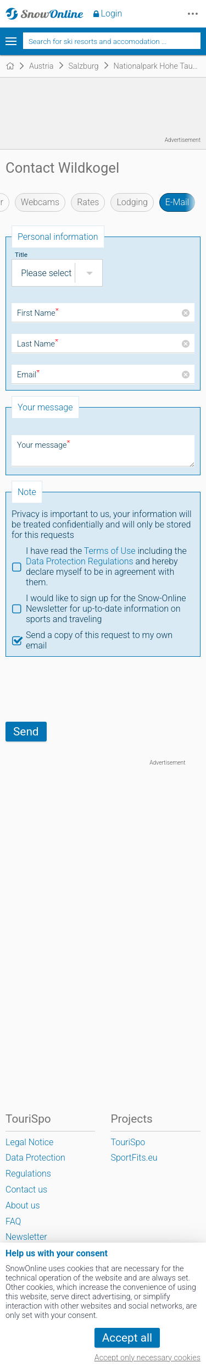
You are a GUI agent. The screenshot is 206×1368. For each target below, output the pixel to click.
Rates (88, 202)
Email (28, 375)
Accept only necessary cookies (147, 1357)
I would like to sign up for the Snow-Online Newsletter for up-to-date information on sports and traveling (106, 608)
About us (22, 1205)
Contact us (26, 1189)
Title (21, 255)
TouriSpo (127, 1142)
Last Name (37, 344)
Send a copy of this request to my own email (99, 640)
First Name (38, 313)
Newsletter (26, 1237)
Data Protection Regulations (79, 561)
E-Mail (177, 202)
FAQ (13, 1221)
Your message (43, 445)
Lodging (131, 202)
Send (26, 731)
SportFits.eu (133, 1157)
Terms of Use (110, 551)
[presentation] (88, 689)
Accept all (127, 1337)
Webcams (40, 202)
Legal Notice (29, 1142)
